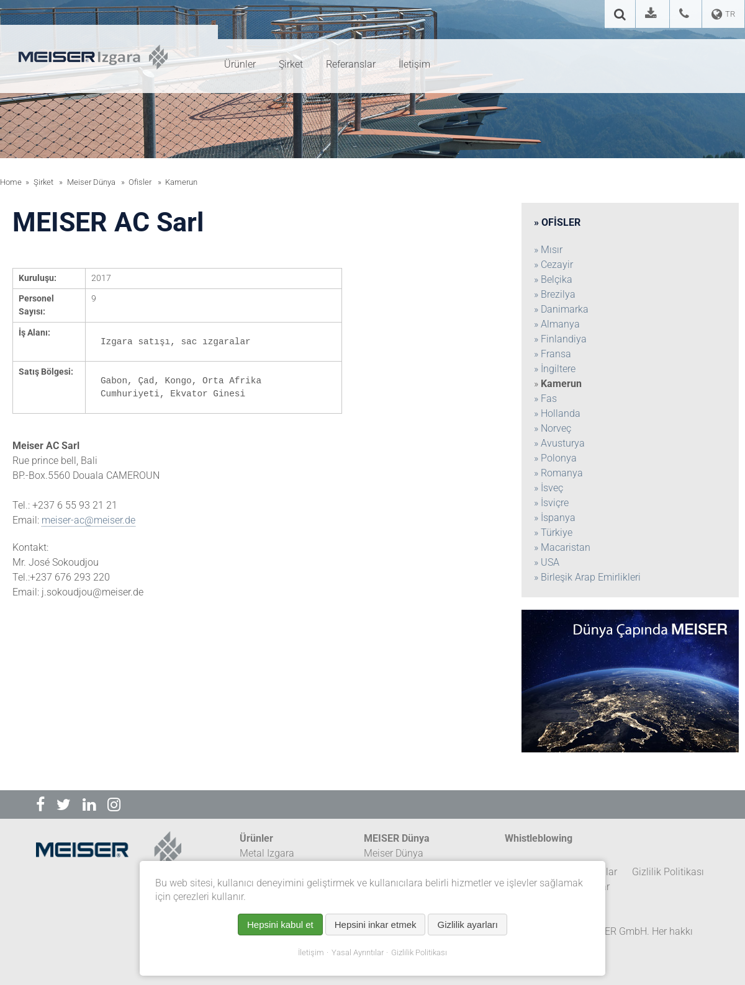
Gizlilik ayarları (467, 924)
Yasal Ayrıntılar (358, 952)
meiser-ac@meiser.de (88, 520)
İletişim (311, 952)
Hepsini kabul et (280, 924)
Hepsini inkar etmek (376, 924)
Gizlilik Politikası (419, 952)
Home (11, 182)
